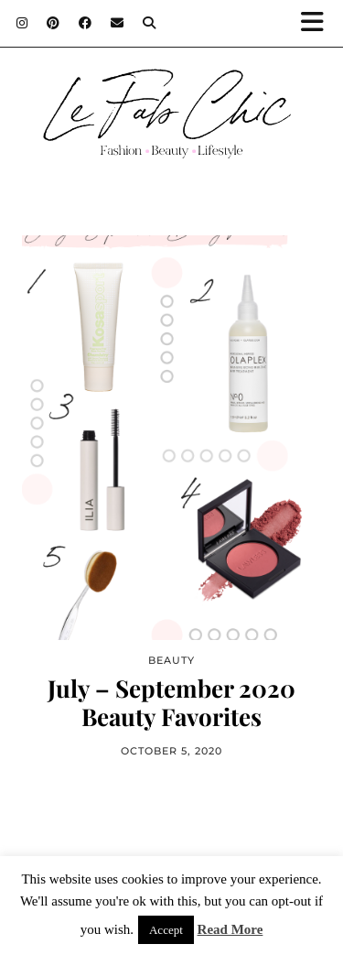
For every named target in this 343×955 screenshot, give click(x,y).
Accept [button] (166, 930)
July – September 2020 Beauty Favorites (171, 702)
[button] (318, 23)
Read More (230, 929)
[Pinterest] (53, 23)
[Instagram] (22, 23)
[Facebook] (85, 23)
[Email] (117, 23)
